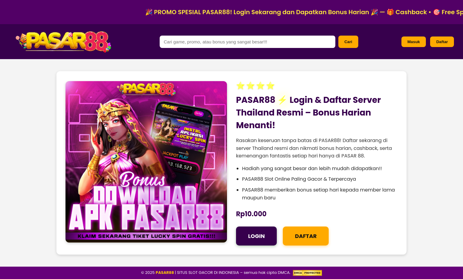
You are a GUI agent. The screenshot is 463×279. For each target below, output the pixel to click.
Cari (348, 42)
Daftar (442, 42)
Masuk (413, 42)
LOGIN (256, 236)
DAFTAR (306, 236)
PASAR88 (165, 272)
